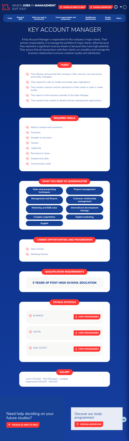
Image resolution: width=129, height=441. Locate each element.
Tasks (9, 18)
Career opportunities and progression (66, 18)
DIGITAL (37, 331)
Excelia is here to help (72, 7)
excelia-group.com (100, 7)
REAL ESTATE (40, 347)
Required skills (20, 18)
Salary (119, 18)
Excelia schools (108, 18)
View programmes (87, 316)
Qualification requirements (90, 18)
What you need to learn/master (39, 18)
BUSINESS (38, 315)
